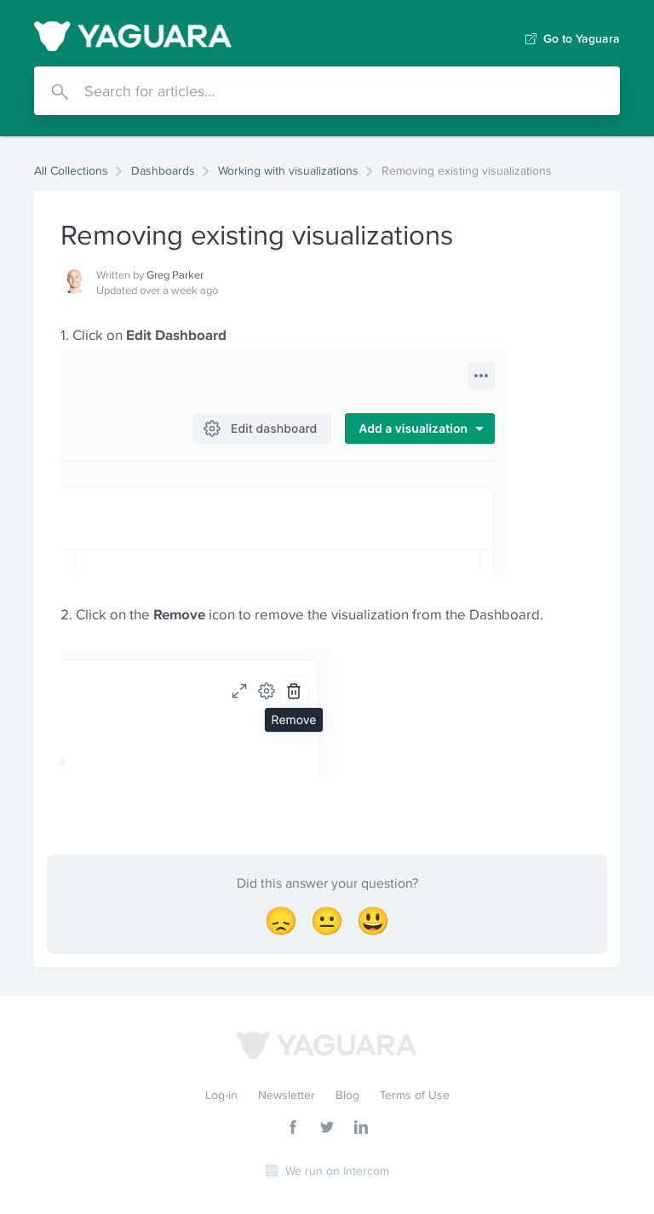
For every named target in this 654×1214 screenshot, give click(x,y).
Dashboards (163, 170)
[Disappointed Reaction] (281, 920)
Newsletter (286, 1094)
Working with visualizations (288, 170)
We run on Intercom (337, 1170)
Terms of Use (415, 1094)
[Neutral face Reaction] (327, 920)
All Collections (71, 170)
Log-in (221, 1094)
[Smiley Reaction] (373, 920)
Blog (347, 1094)
